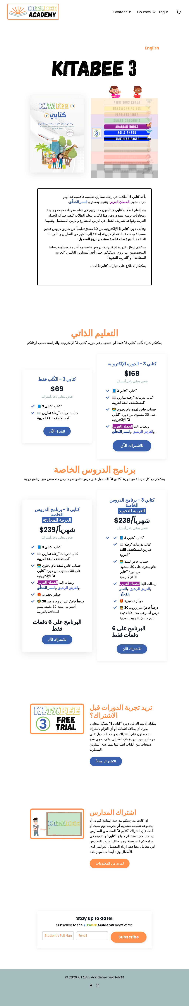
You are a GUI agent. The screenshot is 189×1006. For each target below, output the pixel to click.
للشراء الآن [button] (57, 434)
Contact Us (121, 12)
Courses (146, 12)
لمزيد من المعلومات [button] (110, 876)
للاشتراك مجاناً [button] (106, 773)
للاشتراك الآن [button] (131, 449)
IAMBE (119, 990)
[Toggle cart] (179, 12)
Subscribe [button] (128, 949)
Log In (163, 12)
